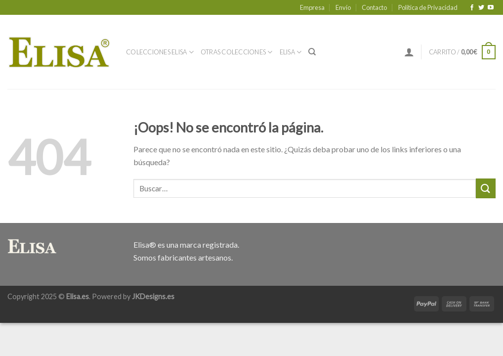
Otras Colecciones (237, 52)
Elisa (291, 52)
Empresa (312, 7)
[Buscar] (312, 52)
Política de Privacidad (428, 7)
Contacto (374, 7)
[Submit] (486, 188)
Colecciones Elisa (160, 52)
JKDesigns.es (153, 296)
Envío (343, 7)
